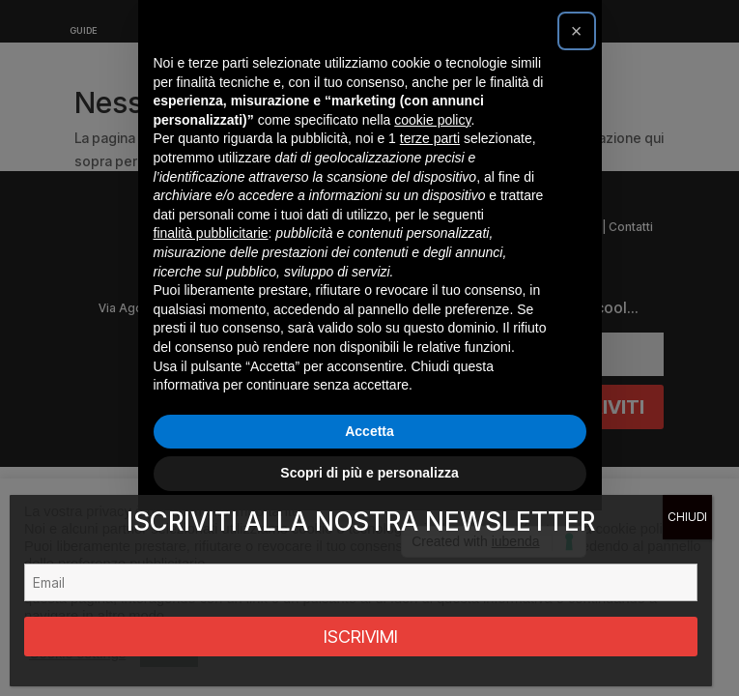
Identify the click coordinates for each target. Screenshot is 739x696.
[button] (576, 123)
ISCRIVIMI (361, 636)
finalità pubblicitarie (211, 326)
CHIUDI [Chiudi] (687, 516)
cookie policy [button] (432, 212)
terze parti (430, 231)
